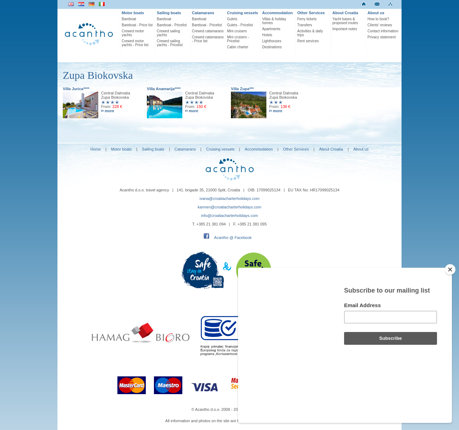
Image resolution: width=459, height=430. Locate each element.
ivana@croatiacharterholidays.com (230, 198)
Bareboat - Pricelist (172, 25)
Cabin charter (237, 47)
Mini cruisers (237, 31)
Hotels (267, 35)
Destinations (272, 47)
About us (376, 13)
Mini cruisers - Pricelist (238, 39)
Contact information (382, 31)
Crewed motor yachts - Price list (135, 43)
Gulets (232, 19)
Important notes (344, 29)
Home (95, 149)
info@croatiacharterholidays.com (229, 215)
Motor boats (133, 13)
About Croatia (345, 13)
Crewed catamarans (207, 31)
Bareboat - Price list (137, 25)
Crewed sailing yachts (168, 33)
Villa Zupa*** (242, 89)
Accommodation (277, 13)
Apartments (271, 29)
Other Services (311, 13)
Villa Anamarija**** (164, 89)
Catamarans (203, 13)
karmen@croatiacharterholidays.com (229, 207)
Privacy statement (381, 37)
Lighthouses (271, 41)
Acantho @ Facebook (233, 237)
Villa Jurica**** (76, 89)
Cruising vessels (242, 13)
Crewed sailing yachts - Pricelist (170, 43)
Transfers (304, 25)
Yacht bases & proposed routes (345, 21)
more (109, 111)
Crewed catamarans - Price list (207, 39)
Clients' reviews (379, 25)
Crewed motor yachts (133, 33)
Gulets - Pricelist (240, 25)
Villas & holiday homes (274, 21)
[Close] (450, 307)
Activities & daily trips (310, 33)
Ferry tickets (306, 19)
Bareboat (129, 19)
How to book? (378, 19)
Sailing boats (169, 13)
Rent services (308, 41)
